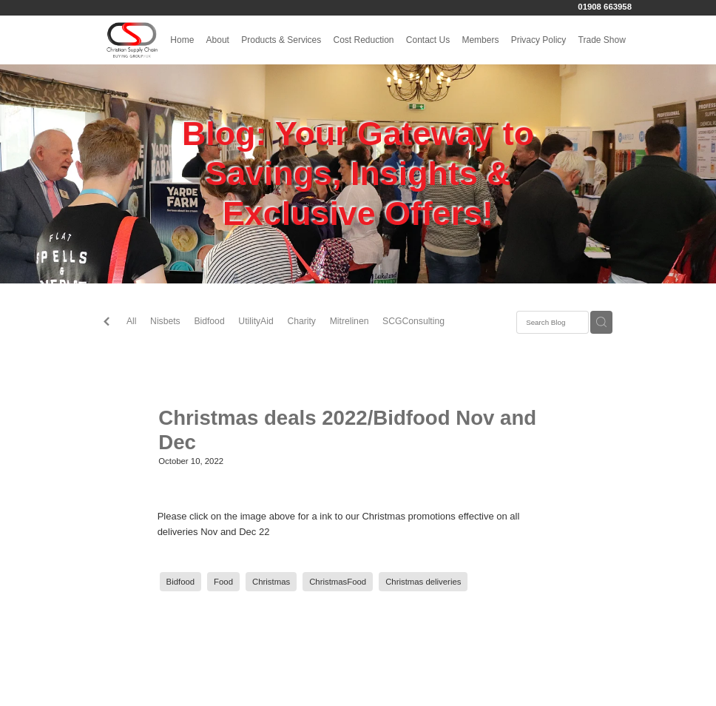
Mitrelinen (349, 321)
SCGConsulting (413, 321)
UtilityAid (255, 321)
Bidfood (209, 321)
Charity (301, 321)
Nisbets (165, 321)
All (131, 321)
